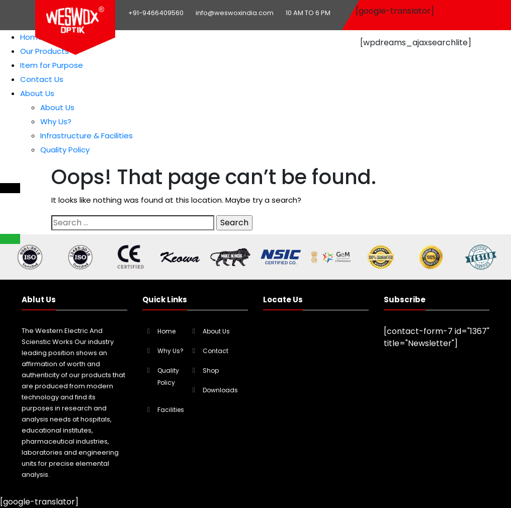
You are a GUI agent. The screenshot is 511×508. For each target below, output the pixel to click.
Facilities (170, 409)
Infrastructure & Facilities (86, 135)
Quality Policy (65, 149)
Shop (211, 370)
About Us (37, 93)
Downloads (220, 390)
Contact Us (41, 79)
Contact (215, 351)
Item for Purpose (51, 65)
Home (31, 37)
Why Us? (55, 121)
